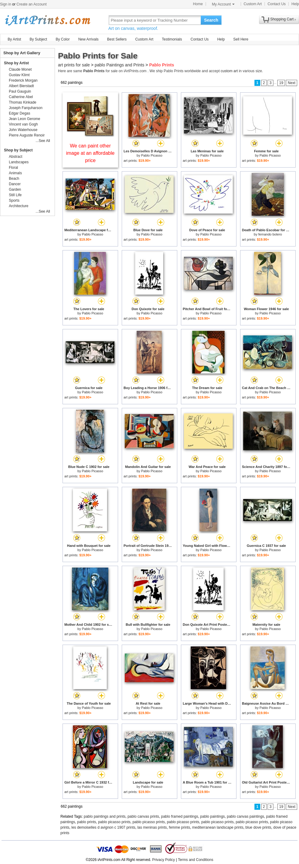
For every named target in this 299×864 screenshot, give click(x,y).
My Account (223, 4)
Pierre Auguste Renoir (27, 135)
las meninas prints (152, 827)
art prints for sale (74, 64)
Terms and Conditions (195, 860)
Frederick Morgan (23, 80)
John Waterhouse (23, 130)
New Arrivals (88, 39)
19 (281, 83)
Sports (14, 200)
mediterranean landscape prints (217, 827)
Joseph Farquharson (25, 108)
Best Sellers (117, 39)
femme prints (179, 827)
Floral (13, 167)
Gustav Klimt (19, 75)
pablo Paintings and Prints (119, 64)
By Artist (14, 39)
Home (198, 4)
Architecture (18, 206)
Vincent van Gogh (23, 124)
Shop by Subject (18, 150)
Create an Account (31, 4)
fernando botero (270, 234)
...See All (43, 141)
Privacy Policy (163, 860)
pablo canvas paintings (245, 816)
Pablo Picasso (151, 155)
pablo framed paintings (179, 816)
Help (295, 4)
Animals (15, 173)
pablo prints (86, 822)
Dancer (15, 184)
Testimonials (172, 39)
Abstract (15, 156)
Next (291, 83)
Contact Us (277, 4)
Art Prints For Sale (47, 20)
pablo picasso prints (114, 822)
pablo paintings (212, 816)
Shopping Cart (282, 19)
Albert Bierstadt (21, 86)
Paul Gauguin (20, 91)
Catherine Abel (21, 97)
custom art (229, 71)
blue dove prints (258, 827)
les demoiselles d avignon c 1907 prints (103, 827)
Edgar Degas (19, 113)
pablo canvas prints (143, 816)
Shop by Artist (16, 63)
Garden (15, 189)
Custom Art (253, 4)
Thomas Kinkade (22, 102)
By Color (63, 39)
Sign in (5, 4)
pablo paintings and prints (105, 816)
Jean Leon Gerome (24, 119)
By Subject (38, 39)
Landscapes (19, 162)
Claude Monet (20, 69)
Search (211, 20)
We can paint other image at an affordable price (90, 153)
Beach (14, 178)
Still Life (15, 195)
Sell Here (240, 39)
